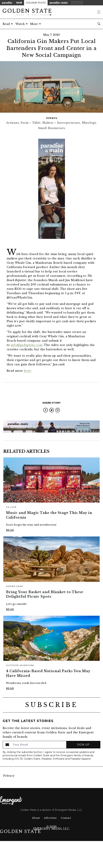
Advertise (50, 817)
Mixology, (89, 122)
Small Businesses (51, 128)
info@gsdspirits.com (26, 345)
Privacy (9, 775)
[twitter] (51, 410)
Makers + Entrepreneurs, (62, 122)
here (27, 370)
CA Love (11, 507)
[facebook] (45, 410)
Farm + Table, (31, 122)
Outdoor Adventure (20, 665)
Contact (66, 817)
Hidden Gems (14, 586)
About (36, 817)
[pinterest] (57, 410)
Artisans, (13, 122)
